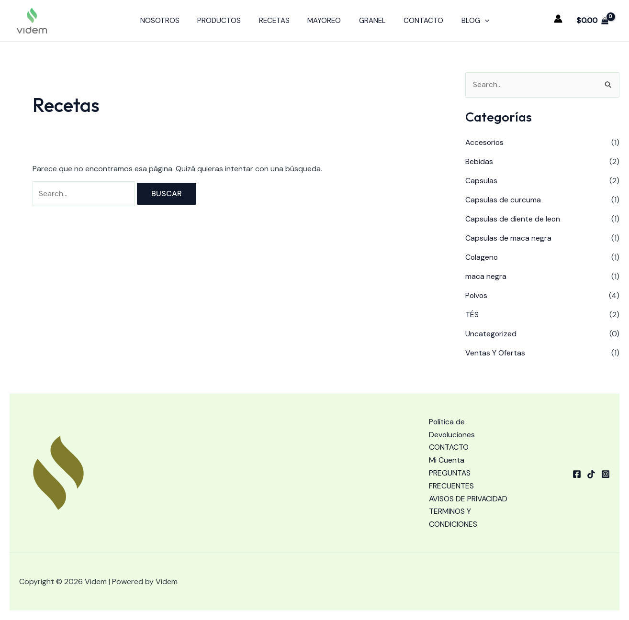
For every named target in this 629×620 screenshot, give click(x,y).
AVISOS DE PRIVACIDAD (449, 491)
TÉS (472, 315)
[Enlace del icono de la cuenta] (558, 18)
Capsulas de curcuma (503, 200)
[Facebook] (577, 466)
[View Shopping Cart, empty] (592, 20)
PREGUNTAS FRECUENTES (451, 465)
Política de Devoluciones (452, 413)
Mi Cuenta (446, 447)
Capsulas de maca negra (508, 238)
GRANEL (368, 20)
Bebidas (479, 161)
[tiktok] (591, 466)
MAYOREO (324, 20)
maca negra (485, 276)
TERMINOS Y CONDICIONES (453, 518)
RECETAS (277, 20)
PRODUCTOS (226, 20)
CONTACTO (416, 20)
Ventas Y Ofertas (495, 353)
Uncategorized (491, 334)
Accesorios (485, 142)
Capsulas (481, 181)
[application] (473, 20)
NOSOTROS (170, 20)
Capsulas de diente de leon (513, 219)
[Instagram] (605, 466)
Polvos (476, 295)
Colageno (482, 257)
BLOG (464, 20)
